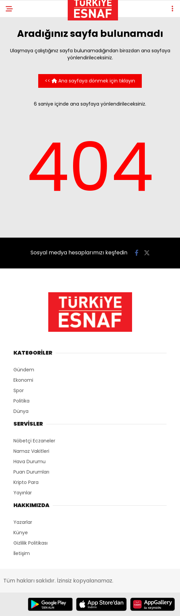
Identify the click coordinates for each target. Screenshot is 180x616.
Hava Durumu (29, 461)
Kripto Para (26, 482)
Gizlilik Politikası (30, 543)
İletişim (21, 553)
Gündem (23, 369)
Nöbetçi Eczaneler (34, 440)
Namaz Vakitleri (31, 451)
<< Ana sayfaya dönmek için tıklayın (90, 80)
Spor (18, 390)
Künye (20, 532)
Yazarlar (22, 522)
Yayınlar (22, 492)
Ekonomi (23, 380)
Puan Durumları (31, 472)
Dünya (20, 411)
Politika (21, 400)
